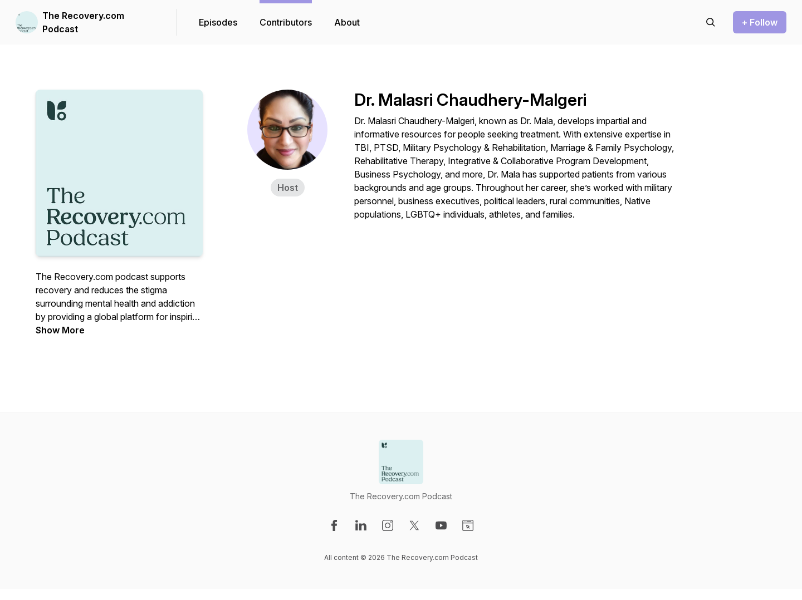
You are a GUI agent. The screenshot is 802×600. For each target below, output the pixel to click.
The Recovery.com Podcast (83, 22)
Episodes (218, 22)
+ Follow (759, 22)
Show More (60, 330)
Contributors (286, 22)
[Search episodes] (710, 22)
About (347, 22)
